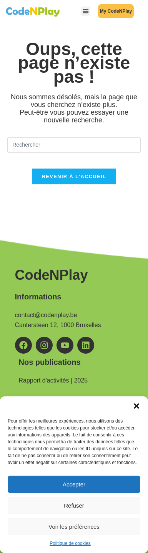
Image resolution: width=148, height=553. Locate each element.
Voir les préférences (74, 526)
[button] (136, 406)
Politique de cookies (70, 543)
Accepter (74, 484)
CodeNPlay (51, 275)
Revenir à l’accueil (74, 176)
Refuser (74, 505)
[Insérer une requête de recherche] (74, 145)
